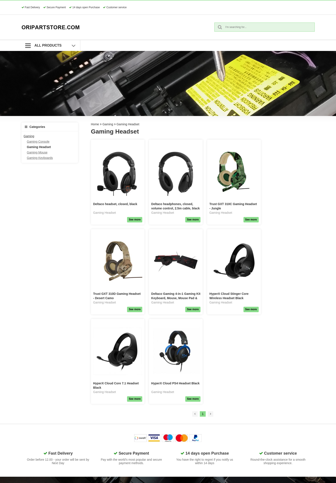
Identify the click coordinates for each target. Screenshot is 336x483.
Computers (124, 427)
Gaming (29, 136)
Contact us (220, 411)
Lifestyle (122, 454)
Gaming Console (38, 141)
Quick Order (173, 427)
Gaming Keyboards (40, 158)
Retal (120, 465)
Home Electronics (129, 443)
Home (95, 124)
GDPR (169, 411)
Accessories (125, 416)
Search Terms (174, 421)
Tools (120, 459)
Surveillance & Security (132, 448)
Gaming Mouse (37, 152)
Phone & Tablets (128, 421)
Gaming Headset (39, 147)
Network (122, 432)
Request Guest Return (180, 432)
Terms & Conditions (178, 416)
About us (219, 416)
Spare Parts (125, 411)
